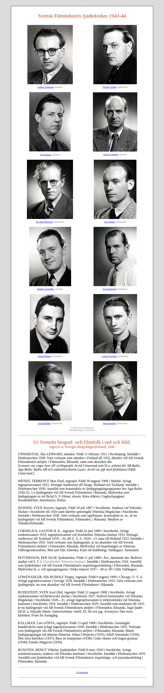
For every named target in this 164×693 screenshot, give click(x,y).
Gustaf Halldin (44, 423)
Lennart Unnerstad (46, 87)
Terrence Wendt (109, 87)
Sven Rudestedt (109, 289)
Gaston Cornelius (110, 154)
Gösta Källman (44, 356)
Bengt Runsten (109, 423)
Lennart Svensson (109, 356)
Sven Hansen (45, 155)
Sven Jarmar (109, 222)
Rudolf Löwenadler (45, 289)
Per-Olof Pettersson (44, 222)
